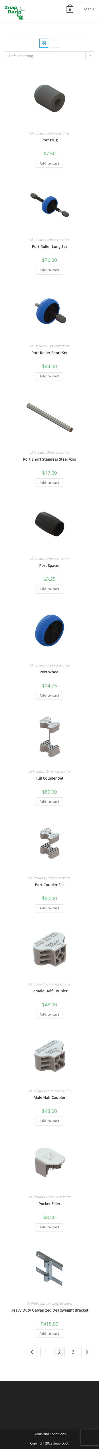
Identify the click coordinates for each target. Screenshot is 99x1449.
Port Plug (49, 139)
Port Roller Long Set (49, 246)
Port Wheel (49, 671)
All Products (38, 133)
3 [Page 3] (73, 1352)
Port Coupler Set (49, 884)
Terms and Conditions (49, 1434)
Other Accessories (58, 771)
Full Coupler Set (50, 778)
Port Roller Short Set (49, 352)
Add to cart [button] (49, 163)
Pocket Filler (49, 1203)
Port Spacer (49, 565)
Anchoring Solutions (58, 1303)
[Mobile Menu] (84, 9)
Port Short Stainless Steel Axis (49, 459)
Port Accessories (58, 133)
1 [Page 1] (45, 1352)
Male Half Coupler (49, 1097)
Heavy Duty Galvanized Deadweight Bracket (49, 1310)
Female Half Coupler (49, 990)
